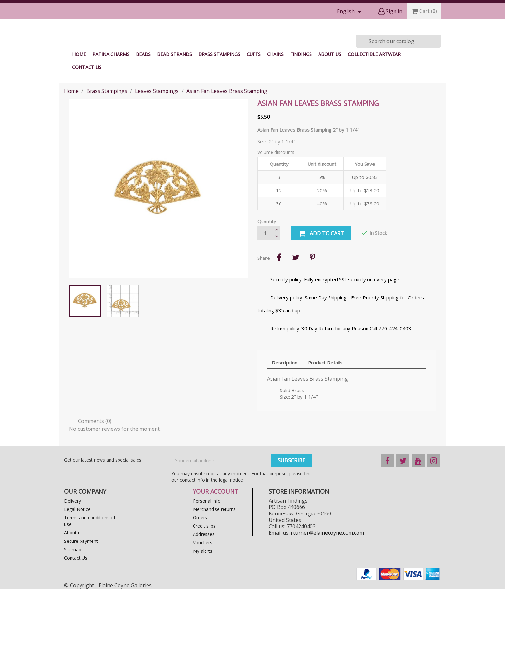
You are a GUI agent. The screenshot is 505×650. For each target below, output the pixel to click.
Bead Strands (174, 116)
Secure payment (81, 602)
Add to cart (321, 295)
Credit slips (204, 587)
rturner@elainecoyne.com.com (327, 594)
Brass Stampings (219, 116)
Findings (301, 116)
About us (329, 116)
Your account (215, 553)
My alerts (202, 612)
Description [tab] (284, 424)
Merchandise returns (214, 571)
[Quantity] (265, 295)
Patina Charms (110, 116)
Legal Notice (77, 571)
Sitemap (72, 611)
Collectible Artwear (374, 116)
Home (79, 116)
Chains (275, 116)
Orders (200, 579)
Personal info (207, 562)
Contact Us (86, 129)
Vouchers (202, 604)
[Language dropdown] (351, 11)
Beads (143, 116)
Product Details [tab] (325, 424)
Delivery (72, 562)
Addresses (203, 596)
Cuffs (254, 116)
